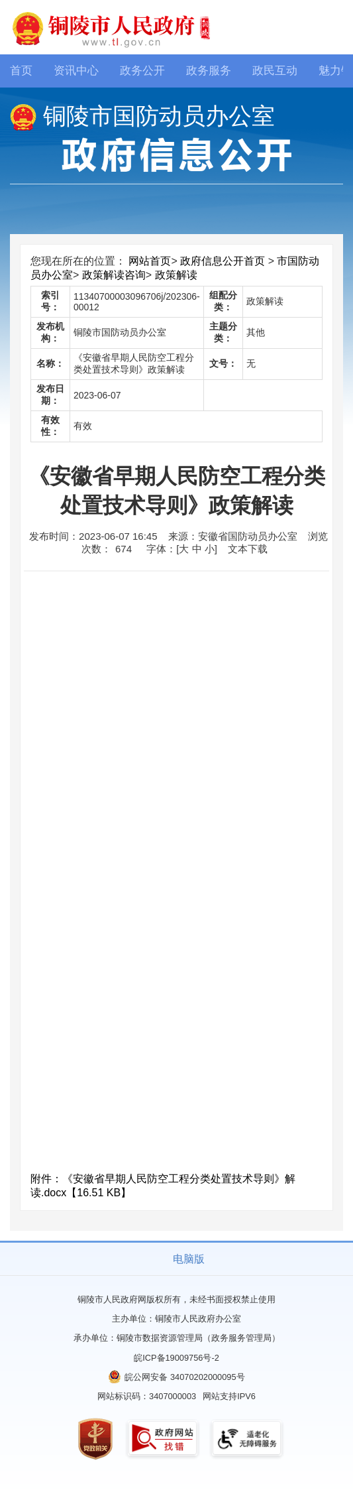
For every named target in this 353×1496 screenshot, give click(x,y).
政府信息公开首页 (222, 261)
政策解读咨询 (114, 274)
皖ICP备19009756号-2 (176, 1358)
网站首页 (149, 261)
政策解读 (176, 274)
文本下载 (248, 548)
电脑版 (189, 1259)
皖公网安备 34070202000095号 (184, 1377)
